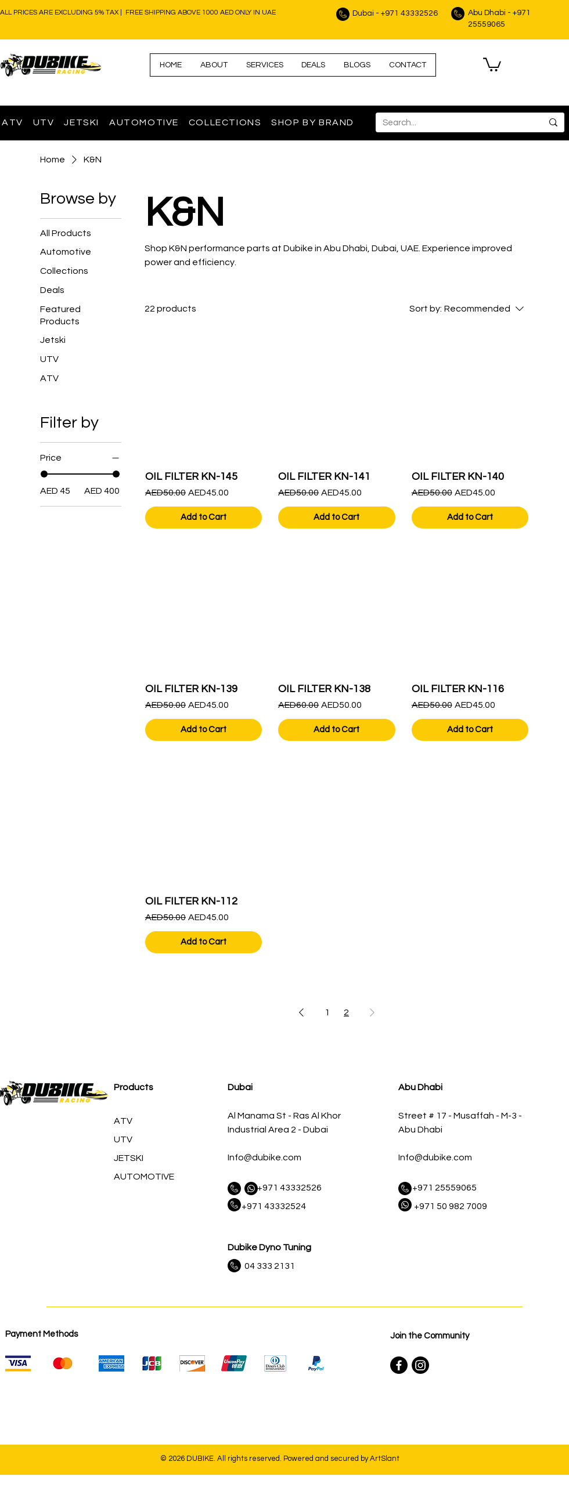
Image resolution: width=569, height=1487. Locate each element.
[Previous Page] (301, 1012)
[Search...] (450, 122)
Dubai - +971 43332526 (395, 13)
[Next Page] (372, 1012)
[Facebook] (399, 1365)
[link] (492, 63)
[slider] (44, 474)
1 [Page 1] (327, 1012)
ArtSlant (384, 1459)
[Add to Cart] (203, 517)
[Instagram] (420, 1365)
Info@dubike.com (264, 1157)
